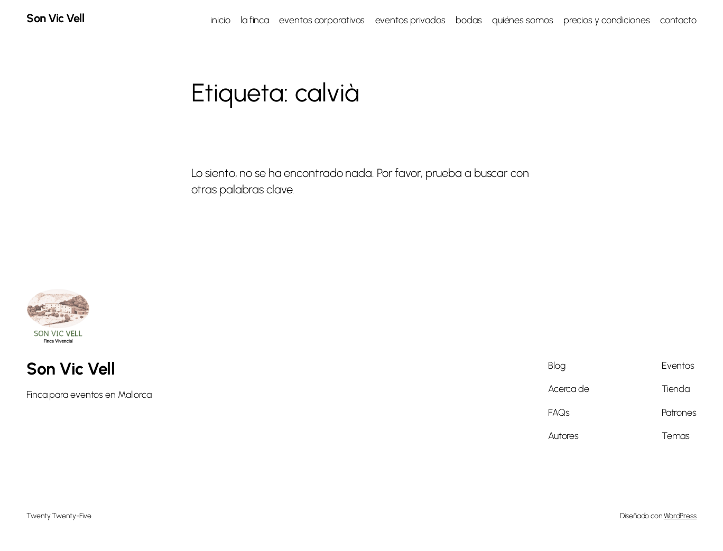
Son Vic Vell (55, 18)
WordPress (680, 515)
